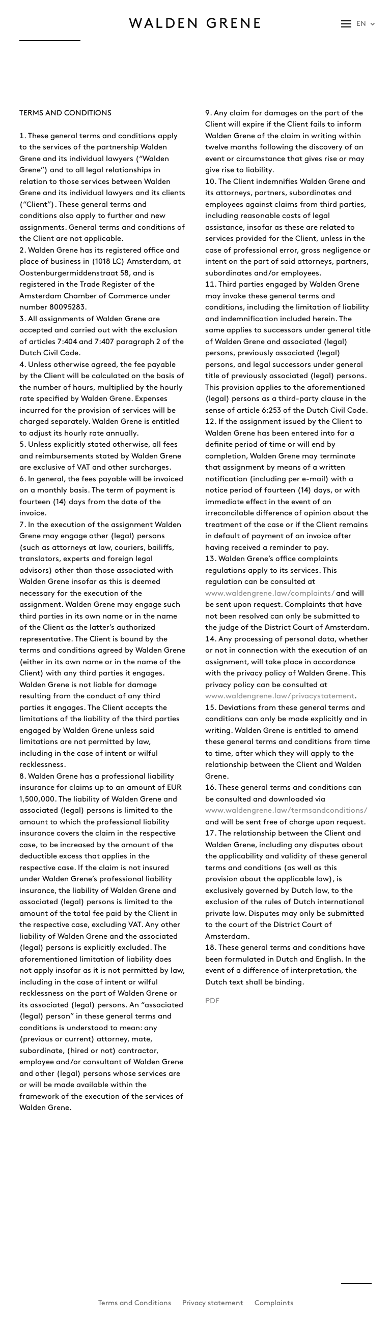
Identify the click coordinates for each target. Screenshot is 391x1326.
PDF (212, 1001)
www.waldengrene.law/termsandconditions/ (286, 810)
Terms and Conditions (134, 1303)
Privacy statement (212, 1303)
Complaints (274, 1303)
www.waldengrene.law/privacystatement (279, 696)
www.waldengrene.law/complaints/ (269, 593)
